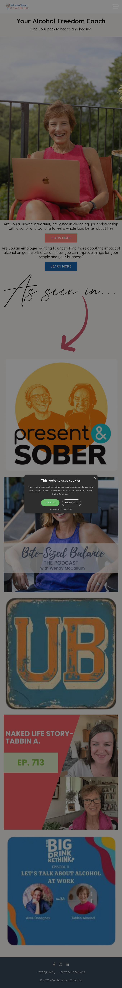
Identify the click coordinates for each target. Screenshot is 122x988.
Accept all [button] (50, 502)
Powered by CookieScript (61, 509)
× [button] (94, 478)
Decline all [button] (71, 502)
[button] (61, 494)
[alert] (61, 494)
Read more (64, 494)
